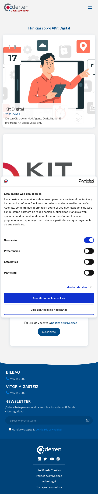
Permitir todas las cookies (49, 298)
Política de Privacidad (49, 475)
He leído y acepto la (52, 322)
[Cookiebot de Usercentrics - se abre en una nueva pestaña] (78, 181)
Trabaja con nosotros (49, 487)
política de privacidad (64, 322)
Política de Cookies (49, 470)
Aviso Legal (49, 481)
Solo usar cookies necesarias (49, 309)
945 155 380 (17, 378)
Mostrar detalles (76, 287)
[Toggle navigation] (90, 7)
